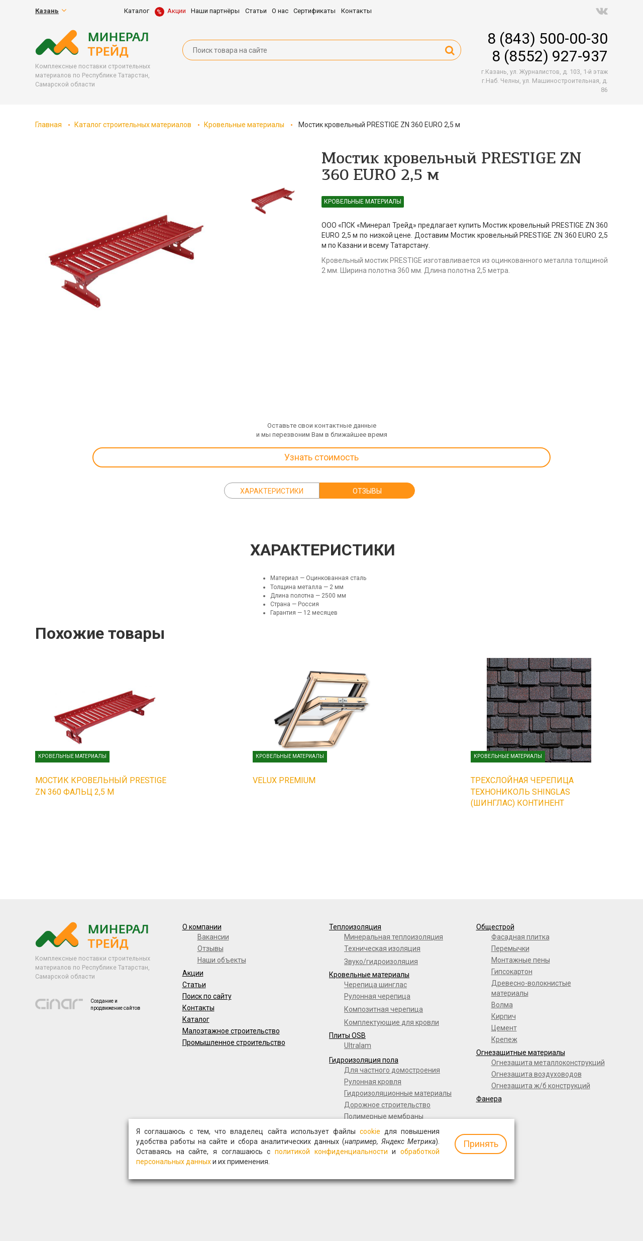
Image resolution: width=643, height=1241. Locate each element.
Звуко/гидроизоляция (381, 962)
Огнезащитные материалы (520, 1052)
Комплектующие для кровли (391, 1022)
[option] (125, 251)
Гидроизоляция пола (363, 1060)
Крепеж (504, 1039)
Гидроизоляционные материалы (398, 1093)
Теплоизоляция (355, 927)
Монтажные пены (520, 960)
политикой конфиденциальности (331, 1152)
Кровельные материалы (244, 125)
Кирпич (503, 1016)
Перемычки (510, 948)
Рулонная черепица (377, 996)
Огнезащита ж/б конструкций (540, 1086)
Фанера (489, 1099)
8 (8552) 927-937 (550, 56)
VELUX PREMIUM (284, 780)
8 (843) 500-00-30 (547, 38)
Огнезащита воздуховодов (536, 1074)
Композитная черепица (383, 1009)
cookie (370, 1131)
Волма (502, 1005)
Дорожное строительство (387, 1105)
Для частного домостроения (392, 1070)
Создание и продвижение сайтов (115, 1004)
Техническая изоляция (382, 948)
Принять (480, 1143)
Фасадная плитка (520, 937)
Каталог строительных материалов (132, 125)
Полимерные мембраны (383, 1116)
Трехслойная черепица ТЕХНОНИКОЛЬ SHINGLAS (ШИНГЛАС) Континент (522, 792)
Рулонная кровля (372, 1082)
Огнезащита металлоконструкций (548, 1063)
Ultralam (357, 1045)
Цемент (504, 1028)
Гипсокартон (511, 972)
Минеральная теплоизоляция (393, 937)
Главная (48, 125)
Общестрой (495, 927)
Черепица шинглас (375, 985)
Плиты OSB (347, 1035)
